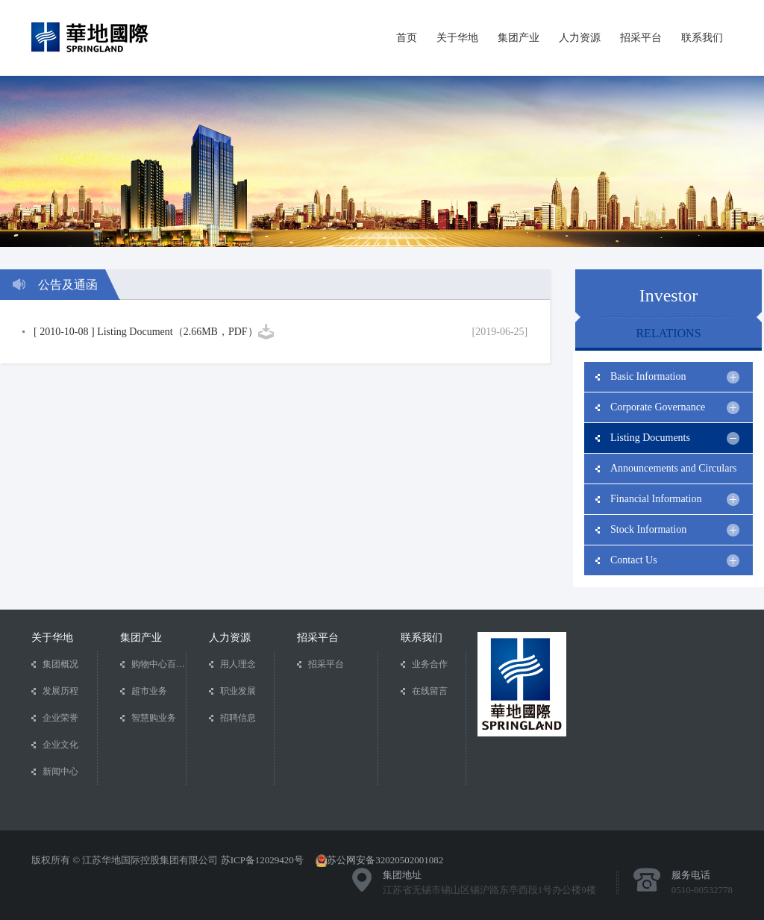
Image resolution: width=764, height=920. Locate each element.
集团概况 (60, 664)
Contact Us (674, 560)
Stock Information (674, 530)
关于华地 (457, 37)
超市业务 (149, 691)
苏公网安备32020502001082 (385, 860)
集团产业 (518, 37)
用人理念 (238, 664)
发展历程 (60, 691)
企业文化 (60, 744)
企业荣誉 (60, 718)
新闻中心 (60, 771)
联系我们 (702, 37)
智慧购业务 (153, 718)
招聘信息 (238, 718)
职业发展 (238, 691)
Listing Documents (674, 438)
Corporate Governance (674, 407)
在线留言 (430, 691)
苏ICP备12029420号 (262, 860)
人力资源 (580, 37)
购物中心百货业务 (159, 664)
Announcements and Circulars (674, 473)
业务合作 (430, 664)
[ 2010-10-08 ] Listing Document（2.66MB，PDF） (146, 331)
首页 (406, 37)
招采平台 (641, 37)
